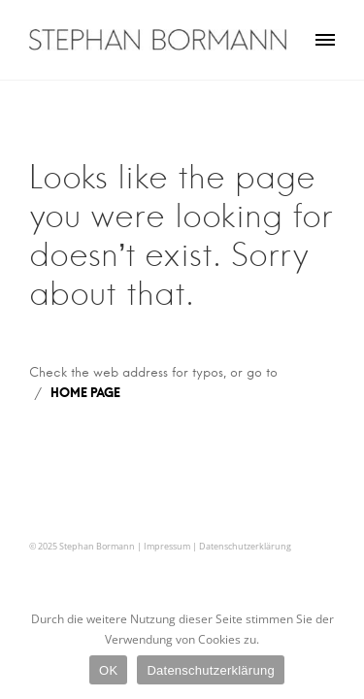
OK (108, 670)
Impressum (167, 546)
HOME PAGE (85, 392)
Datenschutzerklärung (245, 546)
